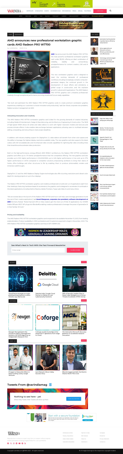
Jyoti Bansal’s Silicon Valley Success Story (44, 372)
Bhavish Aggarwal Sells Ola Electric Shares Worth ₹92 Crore (74, 372)
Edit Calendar (84, 435)
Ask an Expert (74, 16)
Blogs (47, 16)
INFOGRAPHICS (66, 11)
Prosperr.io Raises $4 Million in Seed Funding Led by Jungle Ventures (19, 373)
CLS (41, 16)
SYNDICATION (39, 11)
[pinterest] (23, 443)
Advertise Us (84, 441)
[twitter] (11, 443)
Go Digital (102, 432)
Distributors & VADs (68, 432)
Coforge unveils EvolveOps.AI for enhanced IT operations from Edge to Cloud (47, 333)
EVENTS (47, 11)
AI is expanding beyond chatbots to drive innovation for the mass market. (107, 158)
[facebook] (8, 443)
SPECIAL (80, 11)
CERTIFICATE (29, 11)
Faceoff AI (85, 16)
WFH (35, 16)
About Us (83, 438)
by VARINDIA (12, 48)
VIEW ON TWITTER (73, 398)
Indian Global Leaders (68, 438)
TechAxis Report (98, 16)
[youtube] (20, 443)
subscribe (75, 250)
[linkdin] (17, 443)
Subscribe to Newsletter (68, 441)
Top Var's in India (85, 432)
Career (64, 16)
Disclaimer (102, 435)
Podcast (56, 16)
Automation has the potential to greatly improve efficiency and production (107, 40)
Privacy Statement (104, 438)
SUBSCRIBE (100, 11)
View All (84, 262)
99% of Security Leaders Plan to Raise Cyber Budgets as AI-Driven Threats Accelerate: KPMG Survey (74, 295)
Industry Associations (68, 435)
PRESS (74, 11)
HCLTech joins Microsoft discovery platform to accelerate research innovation (74, 333)
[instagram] (14, 443)
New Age (28, 16)
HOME (10, 34)
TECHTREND (87, 11)
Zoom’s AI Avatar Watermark (107, 175)
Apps (20, 16)
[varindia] (25, 443)
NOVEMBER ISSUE (56, 11)
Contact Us (102, 441)
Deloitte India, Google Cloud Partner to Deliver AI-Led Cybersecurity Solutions (45, 295)
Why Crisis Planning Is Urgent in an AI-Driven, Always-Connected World (107, 186)
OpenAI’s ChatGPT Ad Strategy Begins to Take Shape (106, 139)
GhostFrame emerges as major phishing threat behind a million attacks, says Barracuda (19, 295)
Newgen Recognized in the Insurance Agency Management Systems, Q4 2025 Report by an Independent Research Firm (20, 334)
